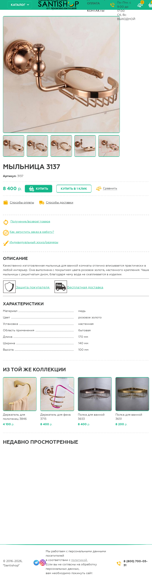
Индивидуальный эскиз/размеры (34, 242)
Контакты (95, 10)
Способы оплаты (22, 202)
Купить (42, 189)
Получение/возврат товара (30, 221)
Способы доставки (59, 202)
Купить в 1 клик (74, 189)
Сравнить (110, 188)
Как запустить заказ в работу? (32, 232)
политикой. (79, 560)
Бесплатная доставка (85, 287)
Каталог (18, 5)
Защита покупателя (33, 287)
